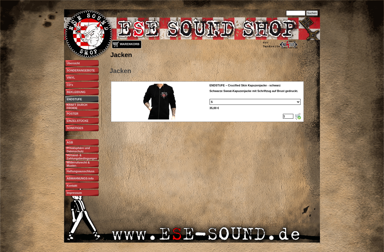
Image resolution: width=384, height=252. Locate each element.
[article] (207, 101)
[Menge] (288, 116)
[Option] (255, 102)
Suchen (312, 13)
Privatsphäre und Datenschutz (78, 149)
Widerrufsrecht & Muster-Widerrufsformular (79, 165)
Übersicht (73, 63)
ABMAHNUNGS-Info (80, 178)
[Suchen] (295, 13)
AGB (70, 142)
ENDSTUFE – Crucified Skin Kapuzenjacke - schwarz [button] (245, 85)
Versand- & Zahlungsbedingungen (82, 157)
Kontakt (72, 185)
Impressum (74, 192)
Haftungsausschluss (80, 171)
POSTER (72, 113)
